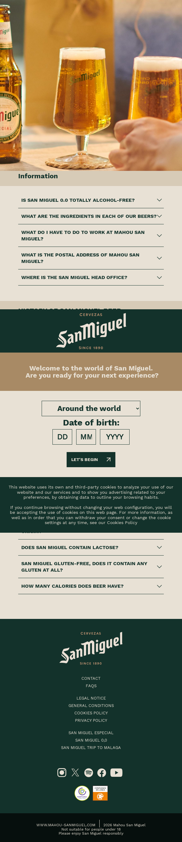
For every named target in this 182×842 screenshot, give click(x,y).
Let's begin (91, 459)
